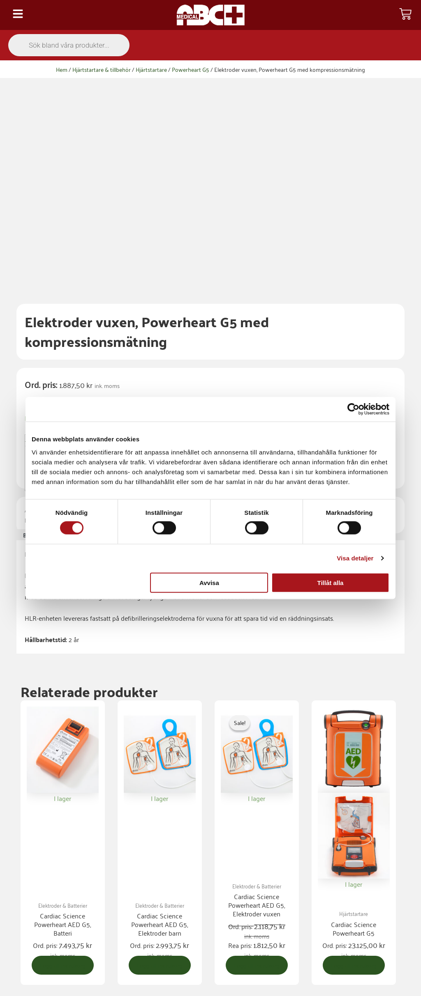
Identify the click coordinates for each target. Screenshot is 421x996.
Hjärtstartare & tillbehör (101, 69)
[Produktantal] (97, 271)
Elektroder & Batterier (133, 322)
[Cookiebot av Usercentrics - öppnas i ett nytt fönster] (353, 409)
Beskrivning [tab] (40, 338)
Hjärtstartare (151, 69)
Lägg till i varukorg (207, 260)
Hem (61, 69)
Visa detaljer (355, 558)
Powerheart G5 (190, 69)
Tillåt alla (330, 582)
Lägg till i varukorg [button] (65, 784)
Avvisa (209, 582)
